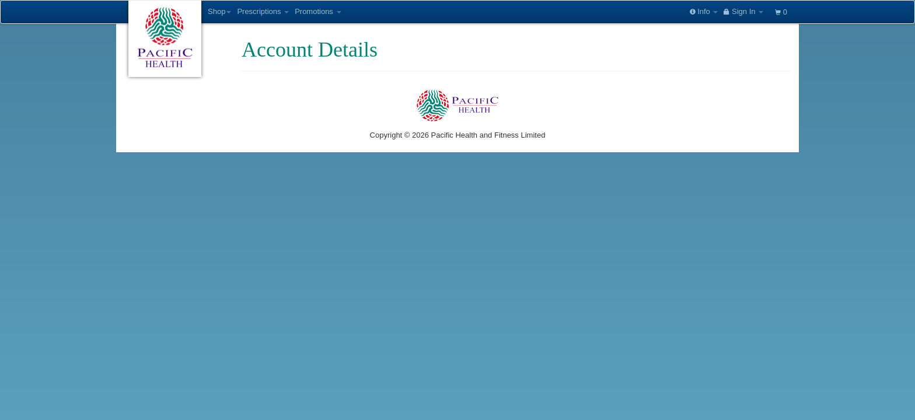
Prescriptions (263, 11)
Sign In (743, 11)
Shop (219, 11)
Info (704, 11)
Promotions (318, 11)
